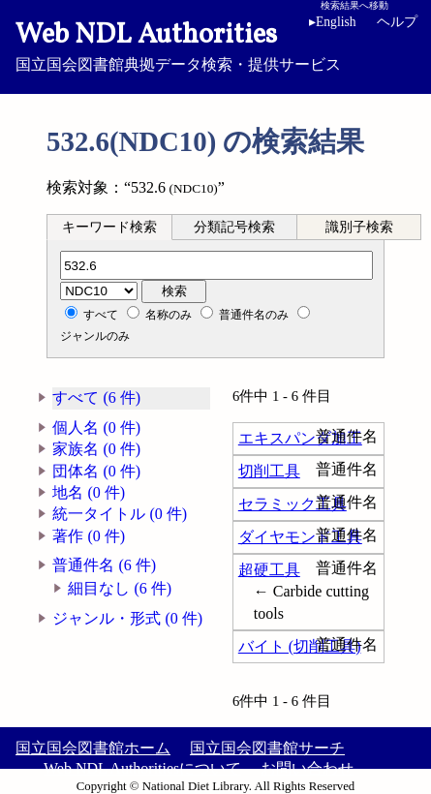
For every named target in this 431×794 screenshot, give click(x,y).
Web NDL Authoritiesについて (142, 768)
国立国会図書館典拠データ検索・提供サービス (215, 44)
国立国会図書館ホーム (92, 748)
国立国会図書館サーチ (267, 748)
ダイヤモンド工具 (300, 537)
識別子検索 (359, 227)
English (332, 22)
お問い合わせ (307, 768)
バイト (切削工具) (299, 646)
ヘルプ (397, 22)
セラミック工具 (292, 504)
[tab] (109, 226)
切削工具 (269, 471)
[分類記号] (216, 265)
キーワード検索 (109, 227)
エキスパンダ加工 (300, 438)
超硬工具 (269, 570)
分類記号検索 (234, 227)
